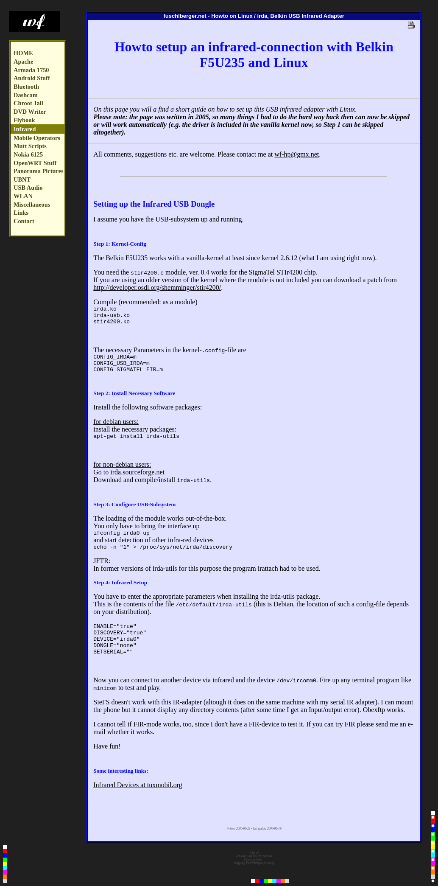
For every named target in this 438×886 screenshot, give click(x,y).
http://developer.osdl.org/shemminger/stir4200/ (157, 287)
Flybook (24, 120)
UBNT (22, 179)
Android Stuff (32, 78)
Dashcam (26, 95)
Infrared (25, 129)
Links (21, 212)
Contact (24, 221)
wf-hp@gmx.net (296, 154)
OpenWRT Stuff (35, 163)
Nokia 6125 (28, 154)
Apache (23, 61)
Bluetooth (26, 86)
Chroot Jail (28, 103)
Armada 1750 (31, 70)
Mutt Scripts (30, 146)
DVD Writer (30, 111)
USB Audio (28, 187)
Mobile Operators (37, 138)
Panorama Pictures (39, 171)
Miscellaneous (32, 204)
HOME (23, 53)
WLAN (23, 196)
